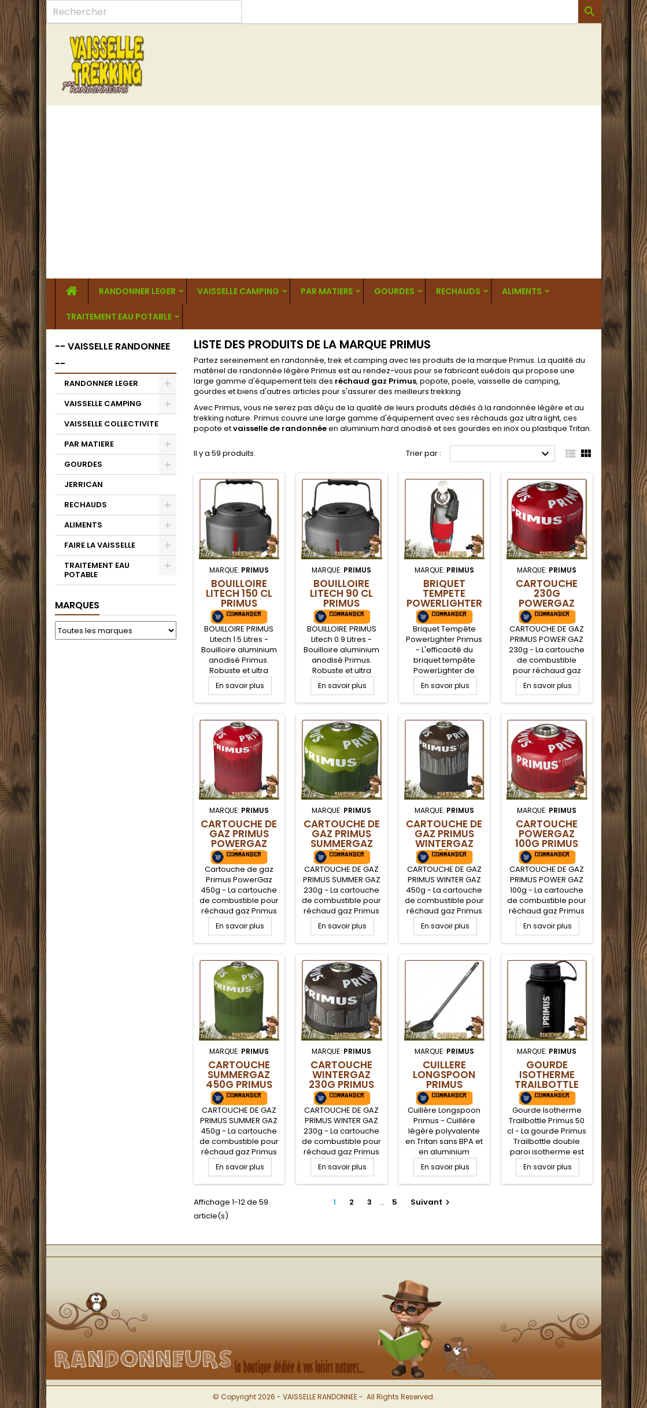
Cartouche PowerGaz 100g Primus (546, 833)
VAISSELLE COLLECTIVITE (111, 423)
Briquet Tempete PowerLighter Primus (444, 598)
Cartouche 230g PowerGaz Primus (547, 598)
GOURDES (394, 291)
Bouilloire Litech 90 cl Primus (341, 593)
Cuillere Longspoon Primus (444, 1074)
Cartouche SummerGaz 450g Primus (239, 1074)
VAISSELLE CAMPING (238, 291)
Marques (77, 605)
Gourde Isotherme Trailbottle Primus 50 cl (547, 1079)
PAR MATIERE (327, 291)
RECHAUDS (458, 291)
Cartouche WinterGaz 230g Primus (341, 1074)
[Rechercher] (144, 11)
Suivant (432, 1202)
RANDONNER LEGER (137, 291)
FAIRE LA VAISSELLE (99, 545)
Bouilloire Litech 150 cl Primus (239, 593)
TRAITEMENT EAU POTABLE (119, 316)
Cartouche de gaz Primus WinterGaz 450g (444, 838)
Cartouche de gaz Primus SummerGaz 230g (342, 838)
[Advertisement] (323, 192)
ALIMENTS (522, 291)
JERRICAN (83, 484)
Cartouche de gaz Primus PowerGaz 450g (239, 838)
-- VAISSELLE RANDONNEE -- (112, 355)
